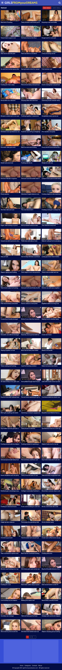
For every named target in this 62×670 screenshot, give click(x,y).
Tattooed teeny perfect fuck (29, 616)
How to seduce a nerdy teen (29, 303)
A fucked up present (6, 538)
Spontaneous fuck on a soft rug (51, 428)
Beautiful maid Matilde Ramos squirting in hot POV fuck (51, 413)
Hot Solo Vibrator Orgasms (9, 178)
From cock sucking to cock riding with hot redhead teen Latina (31, 506)
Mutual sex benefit (47, 350)
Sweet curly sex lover (7, 163)
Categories (28, 665)
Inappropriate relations (7, 522)
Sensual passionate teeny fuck (10, 459)
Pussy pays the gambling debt (30, 522)
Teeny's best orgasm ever (8, 38)
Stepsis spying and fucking (9, 272)
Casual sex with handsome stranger (10, 241)
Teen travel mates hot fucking (9, 288)
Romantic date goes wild (8, 147)
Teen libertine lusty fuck (49, 225)
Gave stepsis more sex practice (30, 272)
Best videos (47, 8)
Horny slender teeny (48, 522)
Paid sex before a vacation (29, 53)
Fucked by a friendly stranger (9, 319)
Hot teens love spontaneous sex (10, 131)
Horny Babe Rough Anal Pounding (31, 381)
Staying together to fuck (8, 350)
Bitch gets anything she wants (9, 413)
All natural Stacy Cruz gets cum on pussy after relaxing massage (10, 381)
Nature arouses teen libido (50, 366)
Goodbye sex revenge (7, 616)
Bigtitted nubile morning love (50, 303)
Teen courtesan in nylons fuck (9, 553)
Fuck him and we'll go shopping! (30, 131)
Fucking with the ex (26, 163)
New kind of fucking (6, 22)
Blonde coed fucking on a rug (9, 569)
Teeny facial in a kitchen (28, 428)
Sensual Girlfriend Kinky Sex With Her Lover (31, 288)
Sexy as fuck (4, 256)
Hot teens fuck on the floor (29, 38)
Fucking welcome (47, 553)
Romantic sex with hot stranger (10, 334)
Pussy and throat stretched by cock (51, 147)
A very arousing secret (48, 53)
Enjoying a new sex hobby (49, 22)
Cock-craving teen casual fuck (51, 84)
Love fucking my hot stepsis (9, 600)
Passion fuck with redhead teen (10, 397)
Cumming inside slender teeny (51, 100)
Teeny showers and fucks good (30, 22)
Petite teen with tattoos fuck (29, 241)
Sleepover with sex (47, 163)
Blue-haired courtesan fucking (30, 553)
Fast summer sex (47, 69)
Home (21, 665)
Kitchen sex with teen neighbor (51, 288)
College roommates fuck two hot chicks (31, 491)
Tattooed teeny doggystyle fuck (51, 475)
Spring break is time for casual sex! (31, 69)
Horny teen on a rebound (8, 100)
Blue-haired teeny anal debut (29, 350)
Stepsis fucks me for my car (50, 444)
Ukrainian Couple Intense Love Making (31, 194)
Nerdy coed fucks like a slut (50, 506)
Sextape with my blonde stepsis (51, 616)
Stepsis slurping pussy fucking (51, 631)
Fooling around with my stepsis (10, 444)
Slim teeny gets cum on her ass (30, 569)
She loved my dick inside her (9, 631)
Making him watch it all (28, 600)
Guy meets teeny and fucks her (51, 459)
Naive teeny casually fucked (50, 600)
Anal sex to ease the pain (8, 53)
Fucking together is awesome (30, 116)
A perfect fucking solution (28, 366)
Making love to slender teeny (50, 319)
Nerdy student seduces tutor (29, 225)
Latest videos (56, 8)
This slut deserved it (27, 209)
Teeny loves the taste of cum (29, 475)
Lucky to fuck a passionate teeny (51, 178)
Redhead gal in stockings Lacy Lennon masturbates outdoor (10, 491)
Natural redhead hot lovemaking (51, 241)
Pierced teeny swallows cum (29, 459)
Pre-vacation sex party (48, 131)
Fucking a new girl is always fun (51, 209)
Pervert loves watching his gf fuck (31, 397)
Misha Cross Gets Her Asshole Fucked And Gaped (31, 319)
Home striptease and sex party (10, 475)
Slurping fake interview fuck (29, 100)
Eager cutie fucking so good (9, 225)
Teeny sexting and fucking (8, 366)
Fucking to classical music (9, 506)
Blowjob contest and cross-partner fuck (10, 116)
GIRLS (9, 2)
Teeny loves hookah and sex (50, 272)
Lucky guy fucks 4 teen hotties (50, 256)
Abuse (40, 665)
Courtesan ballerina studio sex (51, 397)
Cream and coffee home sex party (51, 538)
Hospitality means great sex (50, 116)
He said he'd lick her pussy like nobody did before (10, 69)
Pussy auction (5, 194)
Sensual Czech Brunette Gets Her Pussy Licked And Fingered (31, 178)
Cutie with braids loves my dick (51, 381)
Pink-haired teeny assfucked (9, 303)
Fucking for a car (6, 584)
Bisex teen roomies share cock (51, 491)
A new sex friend (46, 334)
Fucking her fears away (7, 84)
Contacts (34, 665)
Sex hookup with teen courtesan (30, 256)
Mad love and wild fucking (29, 147)
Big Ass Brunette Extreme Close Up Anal (51, 569)
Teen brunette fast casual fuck (30, 538)
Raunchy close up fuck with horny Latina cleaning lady (31, 334)
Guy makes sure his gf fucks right (10, 428)
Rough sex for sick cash (49, 38)
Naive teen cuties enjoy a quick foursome (31, 584)
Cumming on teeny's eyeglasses (30, 413)
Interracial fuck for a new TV (50, 584)
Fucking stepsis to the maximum (51, 194)
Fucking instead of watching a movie (31, 444)
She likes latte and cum (7, 209)
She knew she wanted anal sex (30, 631)
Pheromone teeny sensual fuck (30, 84)
